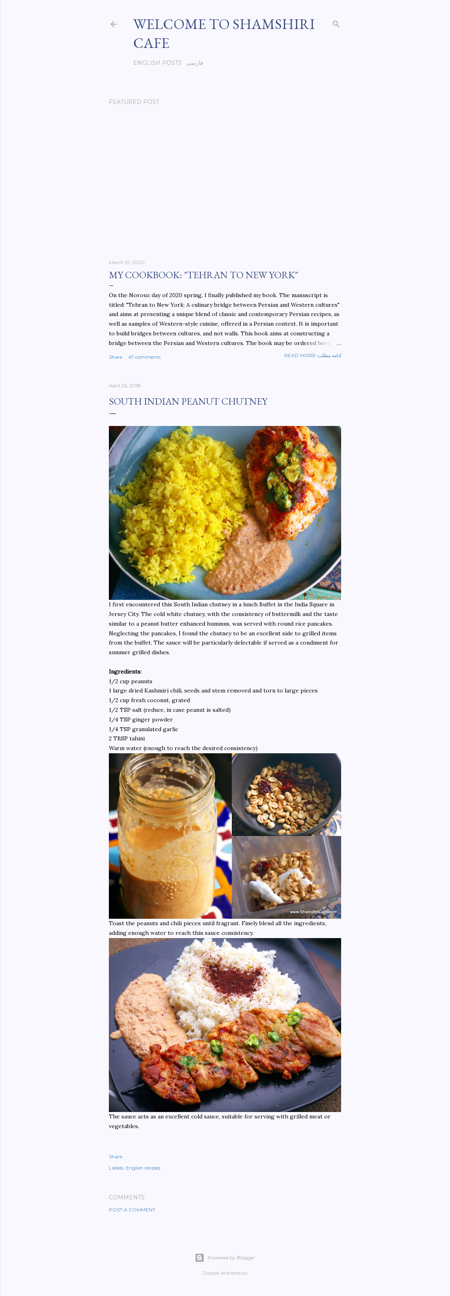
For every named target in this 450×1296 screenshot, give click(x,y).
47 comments (144, 357)
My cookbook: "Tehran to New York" (203, 275)
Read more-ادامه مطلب (312, 355)
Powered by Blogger (225, 1258)
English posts (157, 62)
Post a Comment (132, 1210)
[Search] (336, 22)
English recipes (143, 1168)
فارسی (194, 62)
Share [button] (115, 357)
